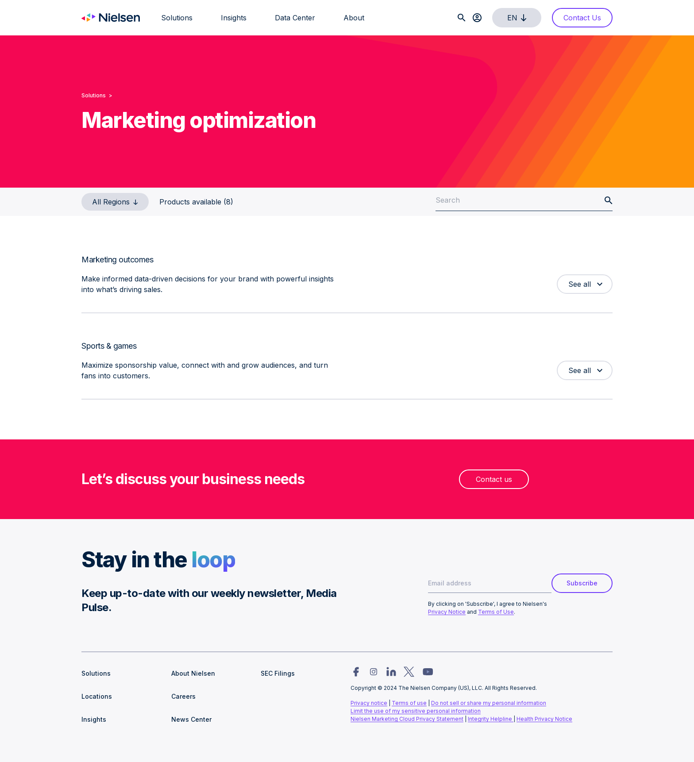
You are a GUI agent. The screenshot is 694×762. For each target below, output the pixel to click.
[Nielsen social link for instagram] (373, 671)
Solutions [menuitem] (177, 17)
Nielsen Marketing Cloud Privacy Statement (407, 719)
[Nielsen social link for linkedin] (391, 671)
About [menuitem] (353, 17)
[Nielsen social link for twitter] (409, 671)
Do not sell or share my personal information (488, 703)
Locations (96, 696)
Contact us (494, 479)
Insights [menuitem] (234, 17)
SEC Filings (278, 673)
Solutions (93, 95)
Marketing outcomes (117, 259)
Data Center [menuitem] (295, 17)
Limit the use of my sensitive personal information (416, 711)
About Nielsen (193, 673)
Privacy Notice (447, 611)
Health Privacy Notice (544, 719)
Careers (183, 696)
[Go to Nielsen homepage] (110, 17)
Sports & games (108, 345)
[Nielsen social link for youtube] (428, 671)
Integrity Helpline (490, 719)
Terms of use (409, 703)
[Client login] (477, 17)
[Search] (462, 18)
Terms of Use (496, 611)
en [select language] (518, 17)
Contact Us (582, 17)
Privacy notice (369, 703)
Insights (93, 719)
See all (579, 284)
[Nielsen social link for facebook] (356, 671)
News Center (191, 719)
